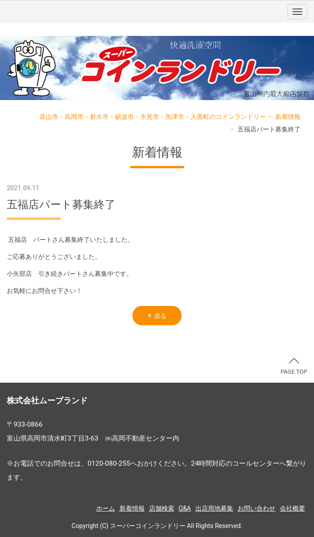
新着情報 (288, 116)
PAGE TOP (293, 366)
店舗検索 (161, 508)
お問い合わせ (256, 508)
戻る (156, 315)
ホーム (105, 508)
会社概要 (292, 508)
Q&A (185, 508)
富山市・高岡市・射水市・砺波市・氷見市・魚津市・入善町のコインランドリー (153, 116)
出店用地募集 (214, 508)
